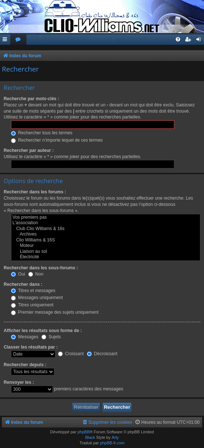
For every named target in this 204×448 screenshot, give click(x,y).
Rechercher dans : (23, 284)
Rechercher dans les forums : (35, 191)
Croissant (71, 353)
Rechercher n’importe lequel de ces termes (57, 140)
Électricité (106, 257)
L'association (106, 223)
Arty (115, 437)
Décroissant (102, 353)
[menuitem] (18, 40)
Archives (106, 234)
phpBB (83, 432)
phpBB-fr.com (112, 443)
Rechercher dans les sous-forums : (41, 267)
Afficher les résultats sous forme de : (43, 330)
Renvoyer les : (19, 382)
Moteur (106, 246)
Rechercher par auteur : (29, 150)
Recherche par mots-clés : (31, 98)
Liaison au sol (106, 252)
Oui (18, 274)
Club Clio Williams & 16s (106, 229)
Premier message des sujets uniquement (55, 312)
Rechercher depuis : (25, 364)
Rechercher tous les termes (41, 132)
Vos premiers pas (106, 218)
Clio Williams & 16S (106, 240)
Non (36, 274)
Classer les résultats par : (31, 347)
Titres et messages (33, 290)
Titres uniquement (32, 304)
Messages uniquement (37, 297)
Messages (24, 336)
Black (90, 437)
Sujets (51, 336)
